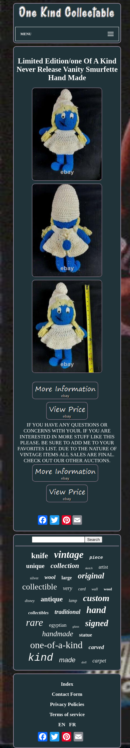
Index (67, 684)
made (67, 660)
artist (103, 566)
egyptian (57, 625)
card (82, 589)
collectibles (38, 612)
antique (52, 599)
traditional (68, 612)
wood (108, 589)
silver (34, 578)
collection (64, 565)
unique (35, 565)
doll (83, 662)
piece (96, 557)
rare (34, 622)
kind (40, 658)
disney (30, 600)
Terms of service (67, 714)
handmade (57, 634)
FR (72, 724)
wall (95, 589)
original (91, 575)
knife (39, 555)
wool (49, 577)
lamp (73, 600)
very (67, 588)
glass (75, 626)
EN (61, 724)
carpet (99, 661)
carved (96, 647)
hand (96, 610)
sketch (88, 568)
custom (96, 598)
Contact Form (67, 694)
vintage (68, 554)
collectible (39, 586)
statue (85, 635)
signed (96, 623)
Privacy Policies (67, 704)
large (66, 577)
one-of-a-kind (56, 645)
